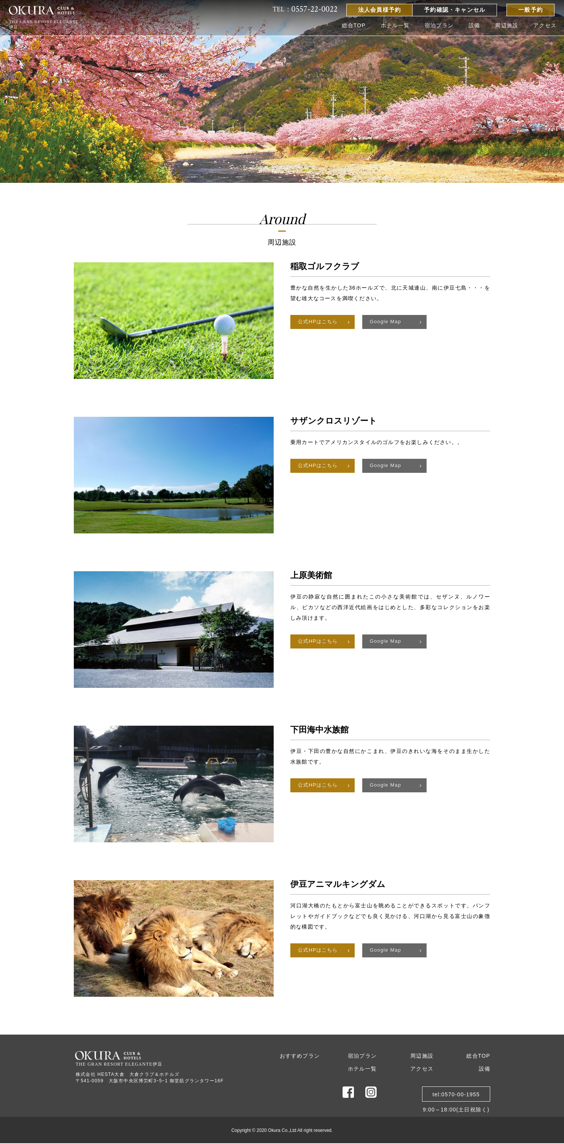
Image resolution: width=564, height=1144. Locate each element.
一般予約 (530, 10)
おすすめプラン (300, 1056)
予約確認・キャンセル (454, 10)
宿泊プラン (439, 25)
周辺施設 (506, 25)
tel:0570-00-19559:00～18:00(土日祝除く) (456, 1096)
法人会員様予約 (379, 10)
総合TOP (354, 25)
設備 (474, 25)
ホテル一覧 (395, 25)
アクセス (544, 25)
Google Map (385, 321)
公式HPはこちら (318, 321)
